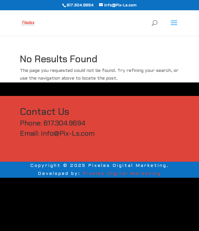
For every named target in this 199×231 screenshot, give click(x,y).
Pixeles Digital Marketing (122, 174)
